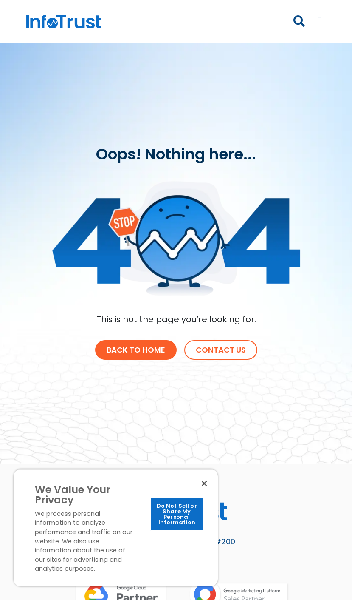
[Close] (204, 483)
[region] (116, 527)
